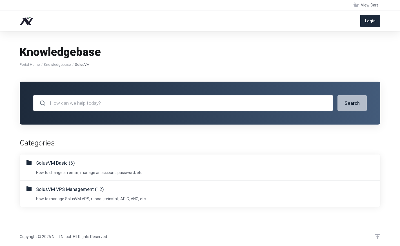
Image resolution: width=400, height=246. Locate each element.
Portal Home (30, 64)
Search (352, 103)
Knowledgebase (57, 64)
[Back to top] (378, 236)
